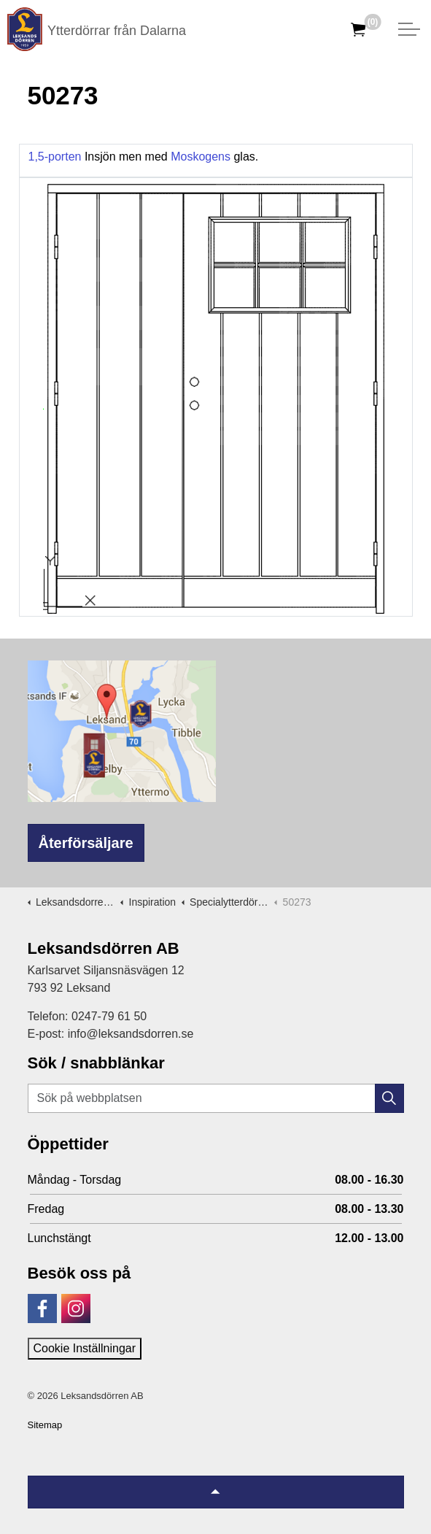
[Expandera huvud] (409, 29)
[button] (389, 1098)
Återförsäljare (86, 843)
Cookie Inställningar (85, 1348)
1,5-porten (56, 156)
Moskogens (202, 156)
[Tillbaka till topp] (216, 1492)
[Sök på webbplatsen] (216, 1098)
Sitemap (45, 1424)
